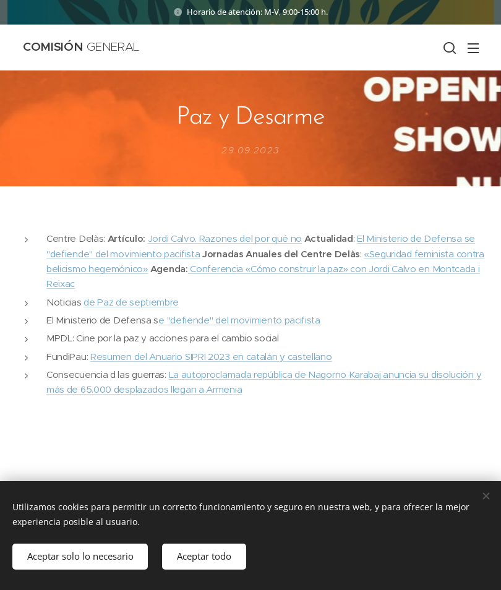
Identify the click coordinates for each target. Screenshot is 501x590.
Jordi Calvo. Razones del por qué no (225, 239)
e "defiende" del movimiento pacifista (239, 320)
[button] (448, 47)
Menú (473, 48)
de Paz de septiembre (131, 302)
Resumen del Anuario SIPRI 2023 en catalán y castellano (211, 356)
